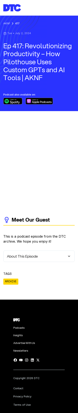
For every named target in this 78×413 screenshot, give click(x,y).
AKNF (6, 23)
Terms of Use (22, 404)
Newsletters (20, 350)
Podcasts (19, 327)
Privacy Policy (22, 396)
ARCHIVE (11, 281)
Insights (18, 335)
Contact (18, 388)
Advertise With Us (24, 343)
